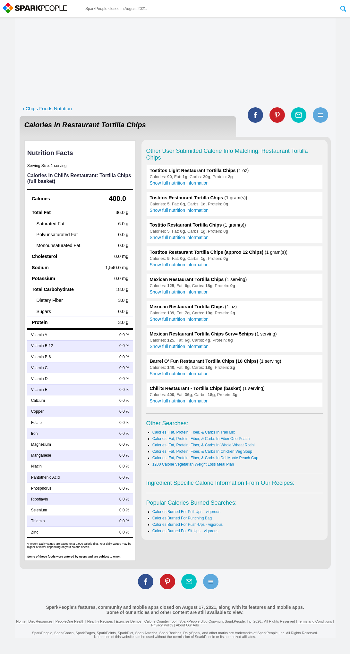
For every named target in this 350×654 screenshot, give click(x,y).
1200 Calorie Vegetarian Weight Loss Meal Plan (193, 464)
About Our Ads (187, 625)
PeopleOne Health (69, 621)
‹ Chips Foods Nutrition (47, 108)
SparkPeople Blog (193, 621)
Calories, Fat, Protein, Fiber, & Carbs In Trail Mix (193, 432)
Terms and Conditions (315, 621)
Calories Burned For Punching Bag (182, 518)
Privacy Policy (162, 625)
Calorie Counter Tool (160, 621)
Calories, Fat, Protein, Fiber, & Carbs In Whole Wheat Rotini (203, 445)
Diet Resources (41, 621)
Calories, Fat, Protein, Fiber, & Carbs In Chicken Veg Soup (202, 451)
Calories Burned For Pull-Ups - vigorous (186, 511)
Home (20, 621)
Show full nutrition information (179, 183)
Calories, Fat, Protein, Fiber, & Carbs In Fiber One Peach (201, 438)
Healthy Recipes (100, 621)
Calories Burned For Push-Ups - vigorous (187, 524)
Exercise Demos (128, 621)
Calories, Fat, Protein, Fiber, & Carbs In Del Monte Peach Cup (205, 458)
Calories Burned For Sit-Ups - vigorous (185, 531)
